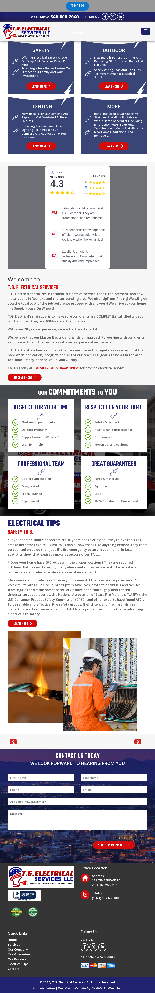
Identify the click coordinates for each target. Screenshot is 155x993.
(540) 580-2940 (105, 898)
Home (12, 940)
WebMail (64, 988)
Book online (77, 6)
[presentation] (38, 845)
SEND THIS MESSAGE (114, 845)
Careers (13, 969)
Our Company (18, 949)
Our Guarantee (19, 954)
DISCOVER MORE (24, 378)
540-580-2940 (64, 17)
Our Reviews (17, 959)
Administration (44, 988)
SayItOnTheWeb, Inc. (107, 988)
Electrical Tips (18, 964)
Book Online (69, 368)
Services (14, 944)
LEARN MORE (22, 624)
